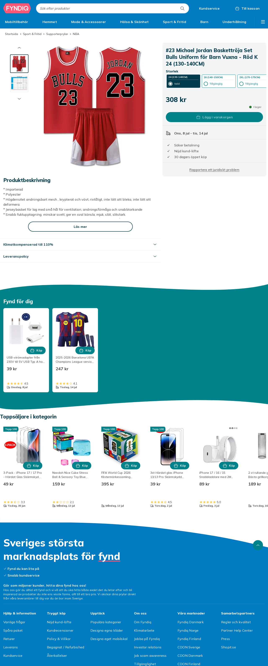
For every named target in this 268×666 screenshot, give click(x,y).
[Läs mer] (80, 227)
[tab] (19, 63)
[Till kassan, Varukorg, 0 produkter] (247, 8)
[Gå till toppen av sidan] (258, 545)
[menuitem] (16, 22)
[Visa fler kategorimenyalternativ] (263, 22)
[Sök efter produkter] (182, 8)
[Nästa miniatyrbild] (19, 99)
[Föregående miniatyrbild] (19, 48)
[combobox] (112, 8)
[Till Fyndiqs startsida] (17, 8)
